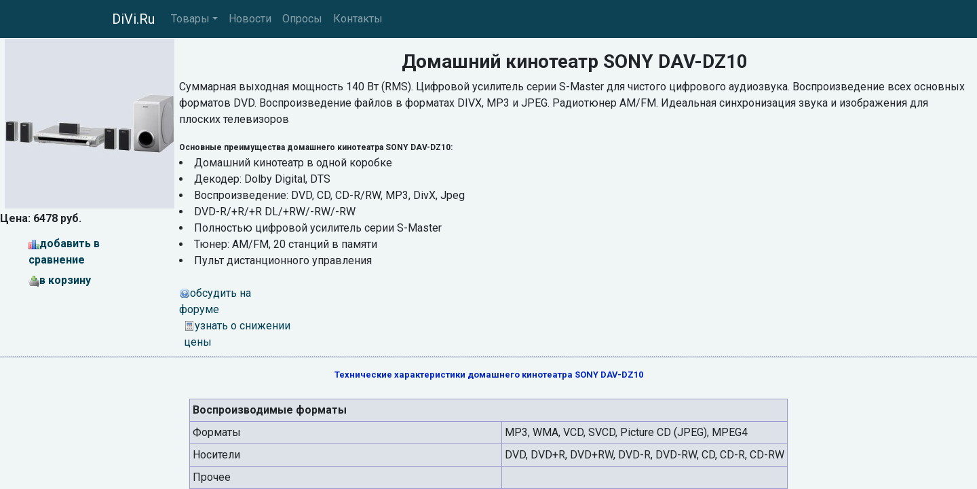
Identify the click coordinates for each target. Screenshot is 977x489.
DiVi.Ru (133, 19)
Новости (250, 18)
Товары (190, 18)
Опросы (302, 18)
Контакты (358, 18)
